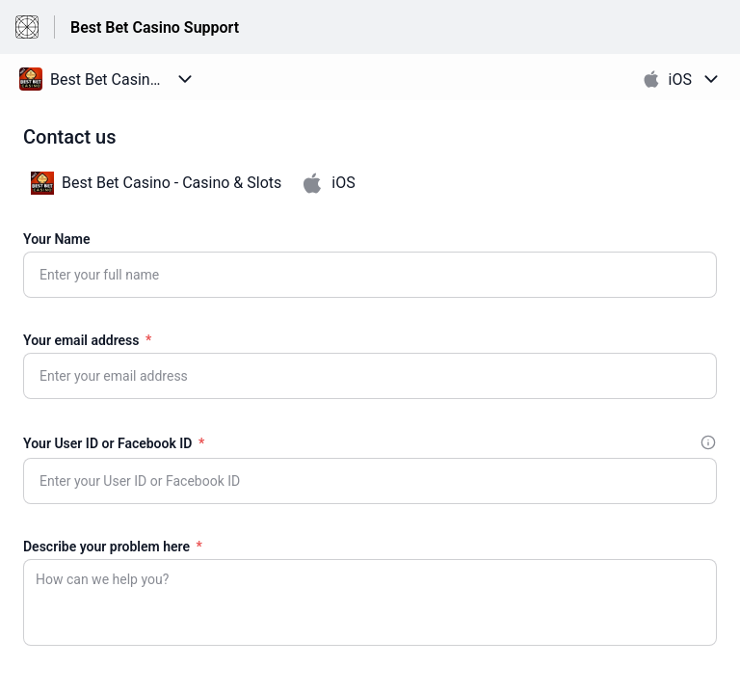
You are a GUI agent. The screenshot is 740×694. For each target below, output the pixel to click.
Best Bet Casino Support (154, 27)
